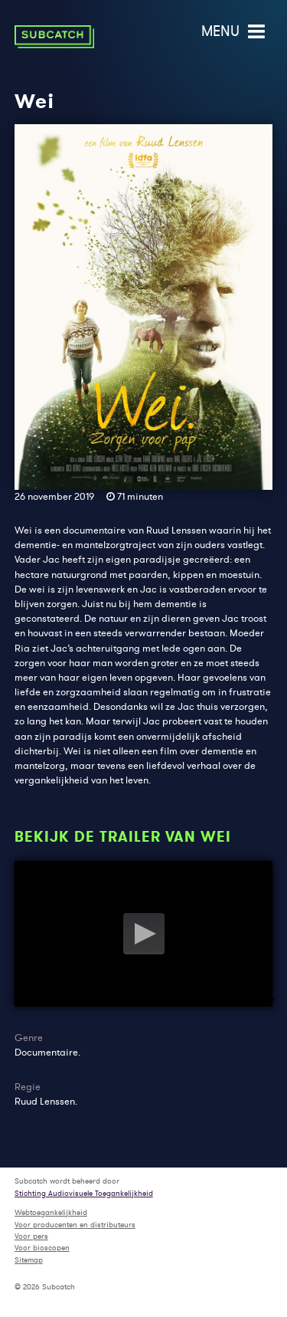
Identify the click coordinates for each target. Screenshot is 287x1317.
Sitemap (29, 1260)
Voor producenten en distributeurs (75, 1225)
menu (235, 30)
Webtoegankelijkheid (51, 1212)
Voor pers (31, 1236)
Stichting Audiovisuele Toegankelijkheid (84, 1193)
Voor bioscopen (42, 1248)
